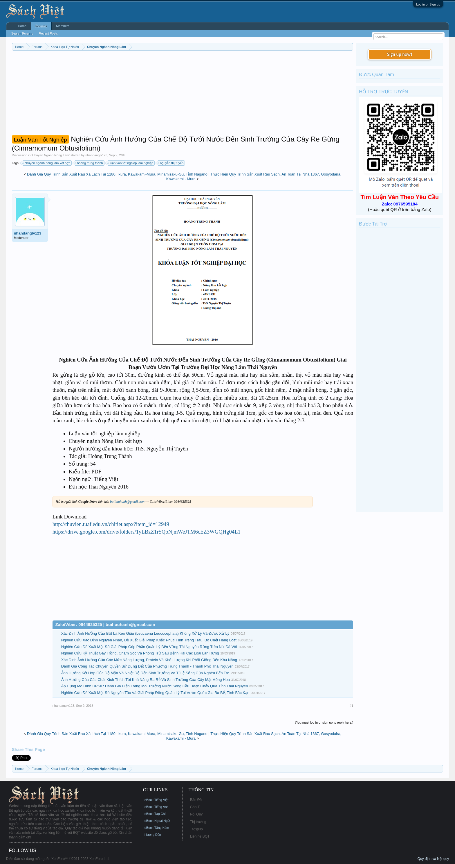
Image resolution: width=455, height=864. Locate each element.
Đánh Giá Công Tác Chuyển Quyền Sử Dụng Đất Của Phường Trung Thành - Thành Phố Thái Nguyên (147, 666)
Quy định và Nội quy (433, 859)
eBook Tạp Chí (155, 813)
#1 (351, 705)
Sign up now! (399, 54)
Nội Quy (196, 814)
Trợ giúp (196, 829)
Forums (41, 26)
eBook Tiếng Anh (157, 806)
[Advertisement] (182, 94)
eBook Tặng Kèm (157, 827)
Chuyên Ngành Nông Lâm (50, 155)
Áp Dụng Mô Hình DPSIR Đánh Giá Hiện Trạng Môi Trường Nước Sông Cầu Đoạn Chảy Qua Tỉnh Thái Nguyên (154, 686)
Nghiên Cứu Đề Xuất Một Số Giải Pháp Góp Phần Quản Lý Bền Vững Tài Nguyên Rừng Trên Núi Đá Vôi (149, 647)
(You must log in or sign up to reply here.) (324, 722)
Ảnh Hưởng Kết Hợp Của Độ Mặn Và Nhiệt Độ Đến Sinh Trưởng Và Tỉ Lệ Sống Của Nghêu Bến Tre (145, 673)
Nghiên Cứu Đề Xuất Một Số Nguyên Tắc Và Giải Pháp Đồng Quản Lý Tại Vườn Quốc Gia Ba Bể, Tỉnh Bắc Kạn (155, 693)
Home (22, 26)
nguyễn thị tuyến (170, 163)
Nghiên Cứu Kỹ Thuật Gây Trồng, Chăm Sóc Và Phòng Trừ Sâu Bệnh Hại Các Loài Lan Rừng (140, 653)
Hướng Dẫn (153, 834)
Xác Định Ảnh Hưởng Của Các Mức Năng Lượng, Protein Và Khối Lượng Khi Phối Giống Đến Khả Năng (149, 660)
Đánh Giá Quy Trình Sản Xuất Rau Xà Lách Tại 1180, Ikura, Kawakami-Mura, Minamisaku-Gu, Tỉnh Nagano (117, 174)
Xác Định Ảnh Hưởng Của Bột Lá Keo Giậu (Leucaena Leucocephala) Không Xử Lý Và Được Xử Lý (145, 633)
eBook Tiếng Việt (157, 800)
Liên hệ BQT (200, 836)
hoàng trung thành (89, 163)
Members (62, 26)
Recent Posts (48, 33)
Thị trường (198, 822)
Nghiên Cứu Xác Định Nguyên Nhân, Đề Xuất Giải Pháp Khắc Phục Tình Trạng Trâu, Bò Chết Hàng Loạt (148, 640)
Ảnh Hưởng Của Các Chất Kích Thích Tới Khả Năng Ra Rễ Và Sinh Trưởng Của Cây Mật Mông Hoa (145, 679)
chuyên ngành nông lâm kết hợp (46, 163)
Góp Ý (195, 807)
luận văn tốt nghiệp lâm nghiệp (130, 163)
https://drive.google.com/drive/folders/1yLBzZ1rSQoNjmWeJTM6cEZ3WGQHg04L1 (147, 532)
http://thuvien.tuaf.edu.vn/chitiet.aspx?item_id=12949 (111, 524)
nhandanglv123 (96, 155)
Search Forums (22, 33)
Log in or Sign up (428, 4)
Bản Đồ (196, 800)
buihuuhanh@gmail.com (127, 502)
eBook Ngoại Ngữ (157, 820)
